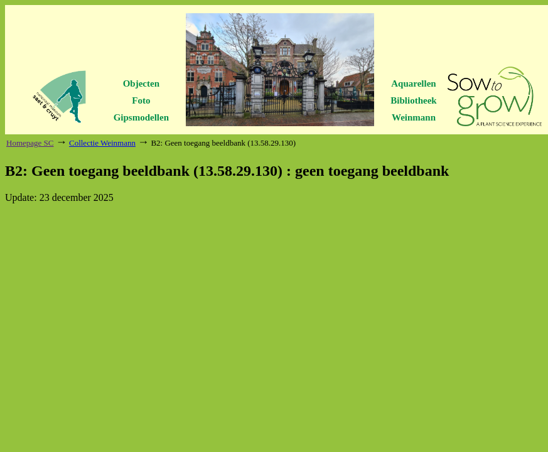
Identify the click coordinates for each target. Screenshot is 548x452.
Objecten (141, 83)
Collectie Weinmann (102, 143)
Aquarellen (413, 83)
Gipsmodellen (141, 117)
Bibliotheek (413, 100)
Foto (141, 100)
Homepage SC (29, 143)
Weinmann (414, 117)
